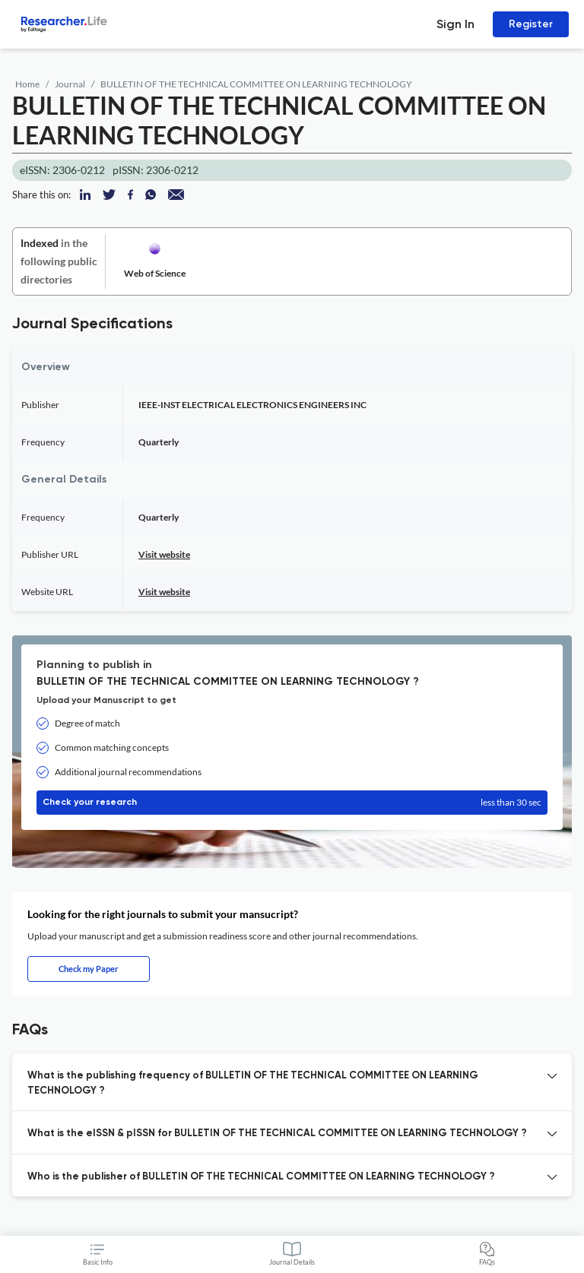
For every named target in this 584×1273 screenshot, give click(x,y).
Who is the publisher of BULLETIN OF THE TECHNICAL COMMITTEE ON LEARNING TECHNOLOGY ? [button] (261, 1177)
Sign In (455, 24)
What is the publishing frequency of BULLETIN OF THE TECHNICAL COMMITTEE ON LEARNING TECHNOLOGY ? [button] (252, 1083)
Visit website (164, 554)
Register (531, 23)
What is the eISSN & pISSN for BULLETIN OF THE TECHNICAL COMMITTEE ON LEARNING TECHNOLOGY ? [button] (277, 1133)
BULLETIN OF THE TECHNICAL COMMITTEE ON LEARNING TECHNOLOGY (256, 84)
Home (27, 84)
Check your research (292, 802)
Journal (70, 84)
